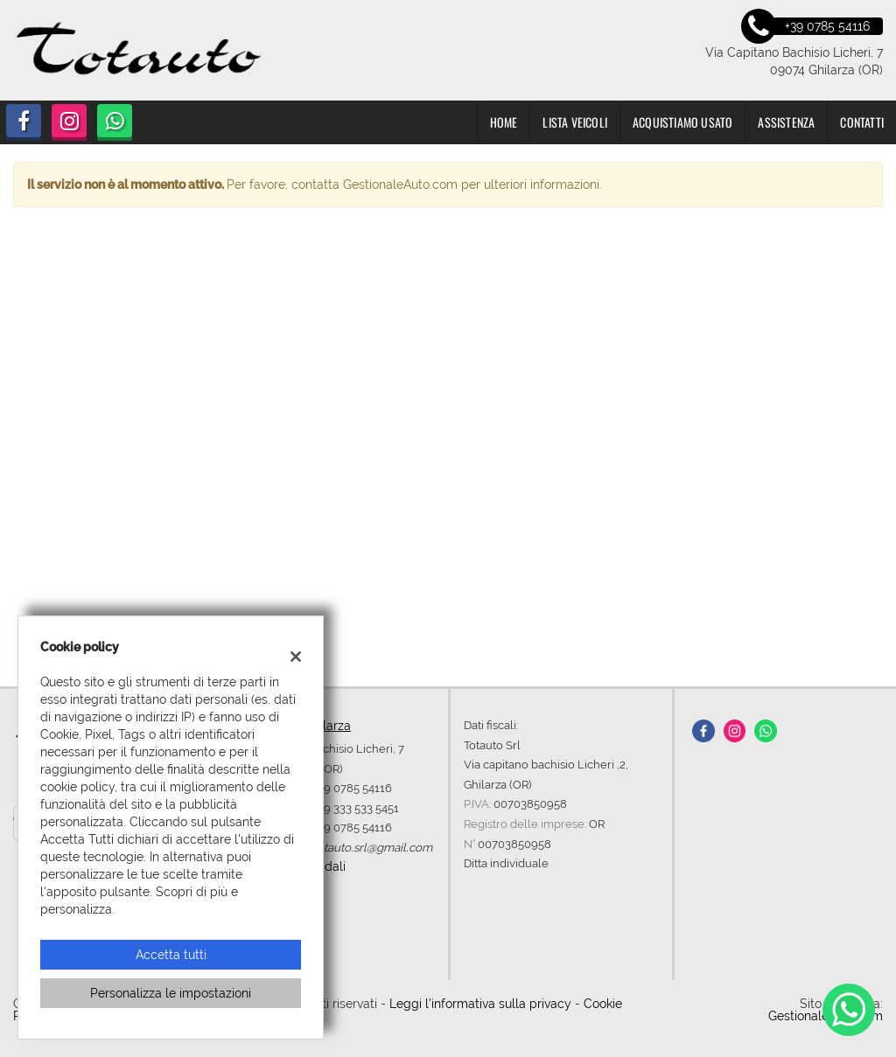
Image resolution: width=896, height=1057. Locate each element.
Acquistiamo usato (682, 122)
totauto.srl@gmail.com (372, 847)
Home (504, 122)
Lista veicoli (574, 122)
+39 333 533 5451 (356, 808)
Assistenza (786, 122)
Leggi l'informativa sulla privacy (480, 1004)
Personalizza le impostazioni (170, 993)
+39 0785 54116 (352, 788)
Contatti (862, 122)
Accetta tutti (171, 955)
